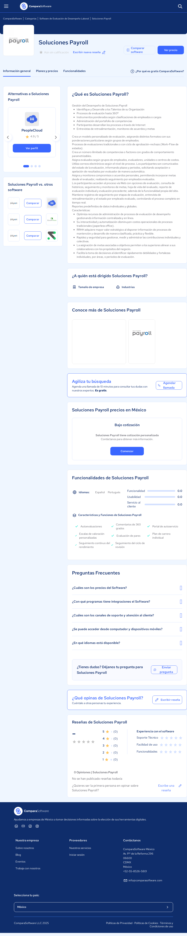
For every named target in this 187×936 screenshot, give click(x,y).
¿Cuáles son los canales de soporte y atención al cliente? (127, 615)
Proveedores (78, 840)
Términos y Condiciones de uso (161, 924)
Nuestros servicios (80, 848)
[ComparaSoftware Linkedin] (16, 826)
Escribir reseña (167, 699)
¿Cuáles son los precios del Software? (127, 588)
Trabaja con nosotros (27, 868)
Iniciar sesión (77, 854)
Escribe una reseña (170, 787)
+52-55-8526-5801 (135, 871)
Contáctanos (132, 840)
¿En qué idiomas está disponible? (127, 643)
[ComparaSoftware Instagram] (37, 826)
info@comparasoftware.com (142, 880)
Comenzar (127, 451)
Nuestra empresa (27, 840)
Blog (18, 854)
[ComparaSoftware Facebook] (30, 826)
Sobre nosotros (24, 848)
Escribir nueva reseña (89, 52)
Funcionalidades (74, 71)
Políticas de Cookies (146, 923)
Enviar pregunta (163, 669)
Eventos (20, 861)
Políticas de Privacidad (119, 923)
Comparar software (135, 50)
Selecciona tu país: (26, 895)
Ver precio (170, 50)
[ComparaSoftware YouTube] (23, 826)
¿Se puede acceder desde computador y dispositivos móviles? (127, 629)
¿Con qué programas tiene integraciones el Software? (127, 602)
